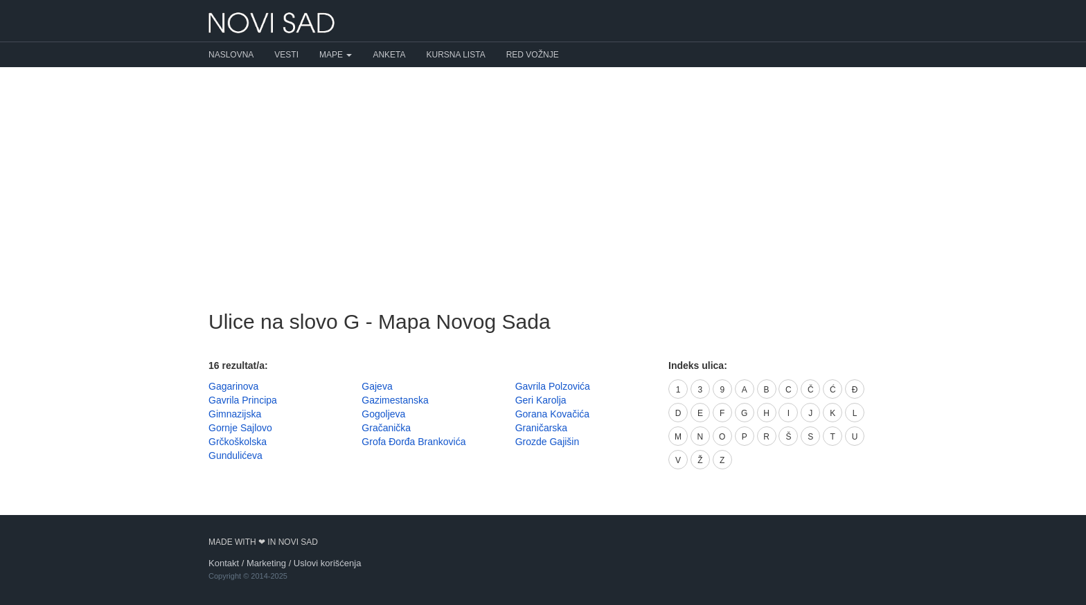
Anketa (389, 55)
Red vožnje (532, 55)
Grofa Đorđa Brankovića (413, 441)
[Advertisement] (543, 178)
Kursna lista (456, 55)
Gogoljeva (383, 413)
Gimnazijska (234, 413)
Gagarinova (233, 386)
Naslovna (230, 55)
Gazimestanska (395, 400)
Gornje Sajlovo (240, 427)
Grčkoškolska (237, 441)
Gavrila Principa (242, 400)
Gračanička (386, 427)
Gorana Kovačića (552, 413)
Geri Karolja (541, 400)
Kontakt (223, 563)
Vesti (286, 55)
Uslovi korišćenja (328, 563)
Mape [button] (335, 55)
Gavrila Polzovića (552, 386)
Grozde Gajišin (547, 441)
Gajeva (377, 386)
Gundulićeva (235, 455)
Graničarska (541, 427)
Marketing (266, 563)
